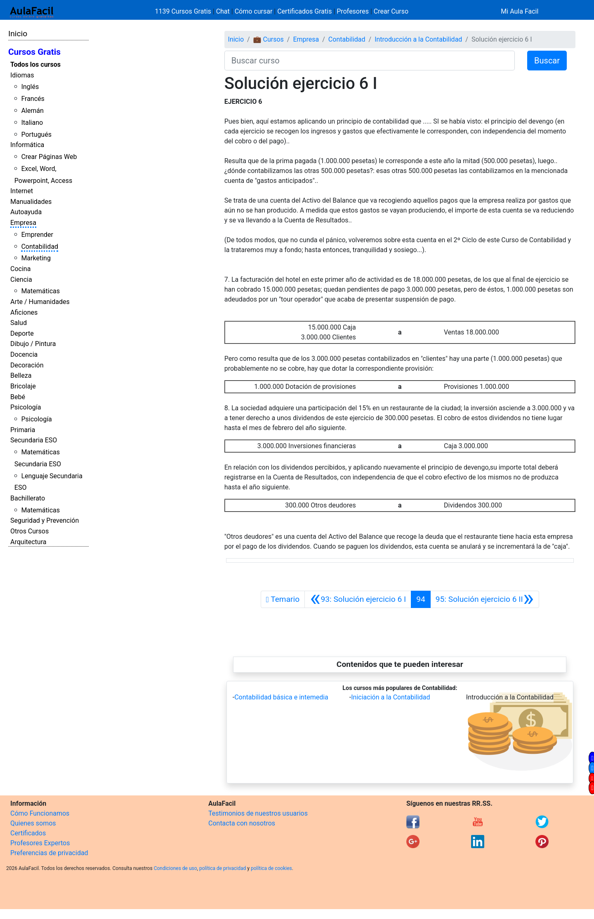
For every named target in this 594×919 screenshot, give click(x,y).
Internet (21, 191)
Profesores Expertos (40, 843)
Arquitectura (28, 542)
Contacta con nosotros (241, 823)
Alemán (32, 111)
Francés (32, 99)
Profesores (353, 11)
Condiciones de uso (175, 868)
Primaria (22, 430)
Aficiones (24, 312)
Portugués (36, 134)
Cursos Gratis (34, 52)
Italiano (32, 122)
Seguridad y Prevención (44, 520)
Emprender (37, 235)
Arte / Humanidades (40, 302)
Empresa (23, 223)
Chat (223, 11)
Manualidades (31, 202)
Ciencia (21, 279)
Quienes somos (33, 823)
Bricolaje (23, 386)
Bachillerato (27, 498)
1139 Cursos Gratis (184, 11)
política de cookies (271, 868)
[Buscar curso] (369, 60)
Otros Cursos (29, 531)
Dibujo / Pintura (33, 344)
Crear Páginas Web (49, 157)
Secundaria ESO (33, 440)
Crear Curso (391, 11)
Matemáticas (40, 291)
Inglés (30, 87)
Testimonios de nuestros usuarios (258, 813)
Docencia (24, 354)
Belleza (20, 375)
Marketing (35, 258)
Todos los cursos (35, 64)
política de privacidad (222, 868)
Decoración (27, 365)
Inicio (17, 33)
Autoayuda (26, 212)
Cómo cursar (254, 11)
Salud (18, 323)
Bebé (17, 397)
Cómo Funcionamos (39, 813)
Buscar (547, 60)
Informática (27, 145)
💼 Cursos (268, 39)
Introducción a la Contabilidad (418, 39)
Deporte (22, 333)
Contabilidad (39, 246)
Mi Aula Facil (519, 11)
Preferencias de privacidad (49, 853)
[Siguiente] (484, 599)
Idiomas (22, 75)
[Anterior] (357, 599)
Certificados (28, 833)
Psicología (25, 407)
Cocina (20, 269)
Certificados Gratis (304, 11)
